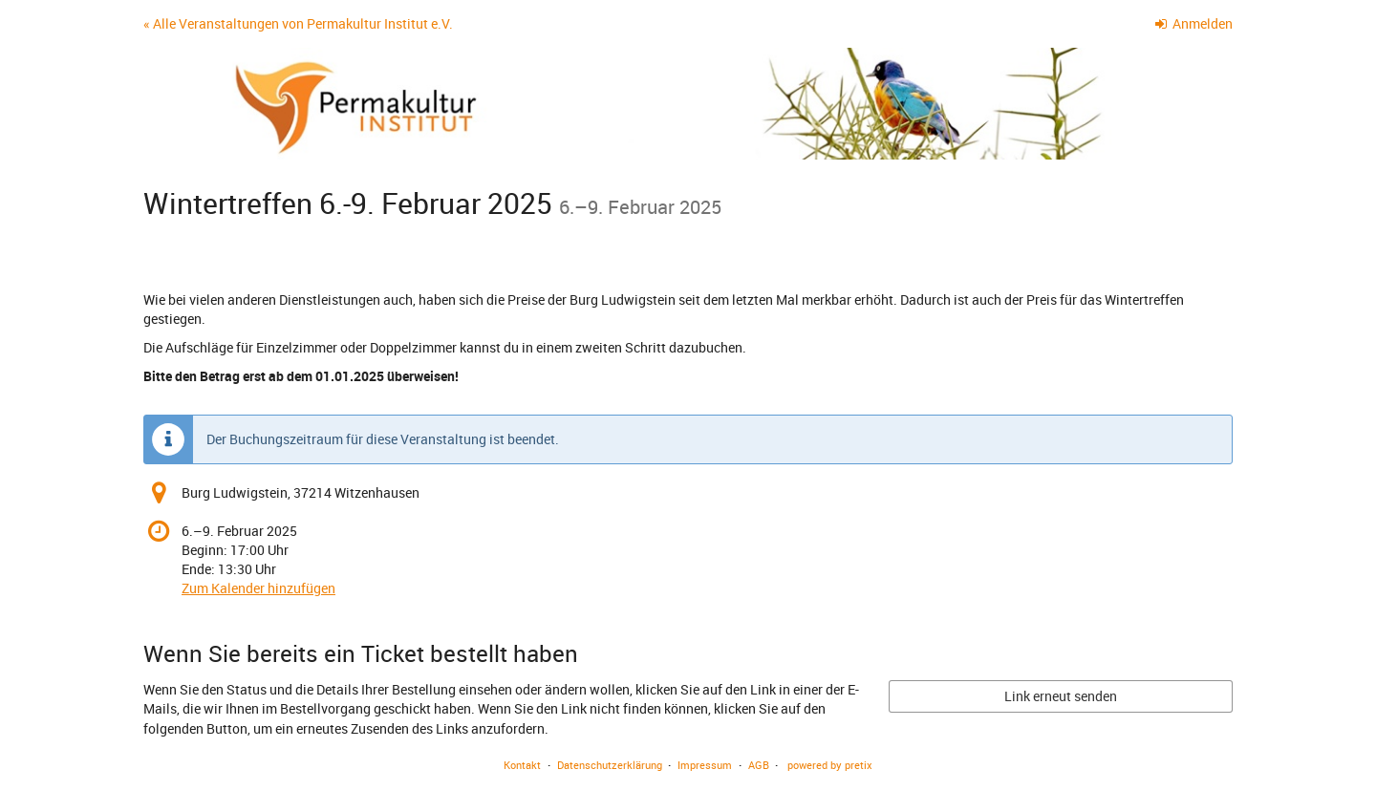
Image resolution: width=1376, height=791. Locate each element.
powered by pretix (829, 765)
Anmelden (1194, 23)
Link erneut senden (1060, 696)
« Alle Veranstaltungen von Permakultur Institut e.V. (298, 23)
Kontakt (522, 765)
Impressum (704, 765)
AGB (758, 765)
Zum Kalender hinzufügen (258, 588)
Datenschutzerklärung (609, 765)
